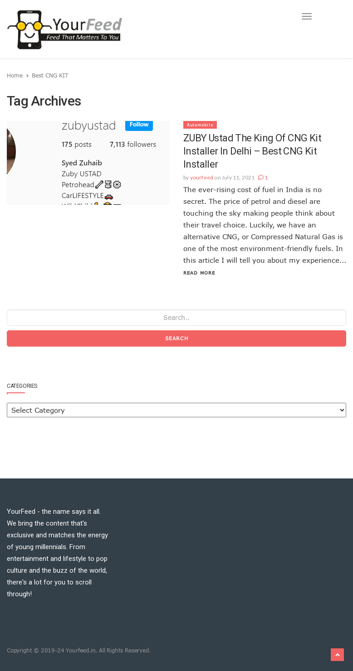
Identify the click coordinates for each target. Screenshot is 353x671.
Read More (199, 272)
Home (15, 75)
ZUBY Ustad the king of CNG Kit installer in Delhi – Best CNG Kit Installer (252, 151)
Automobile (200, 125)
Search (176, 338)
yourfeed (202, 177)
